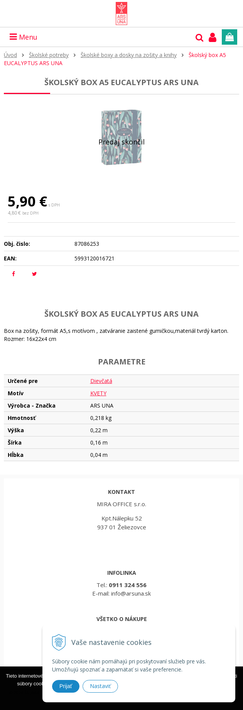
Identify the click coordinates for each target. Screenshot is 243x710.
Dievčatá (101, 380)
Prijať (65, 686)
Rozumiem (121, 704)
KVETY (98, 393)
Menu (23, 37)
